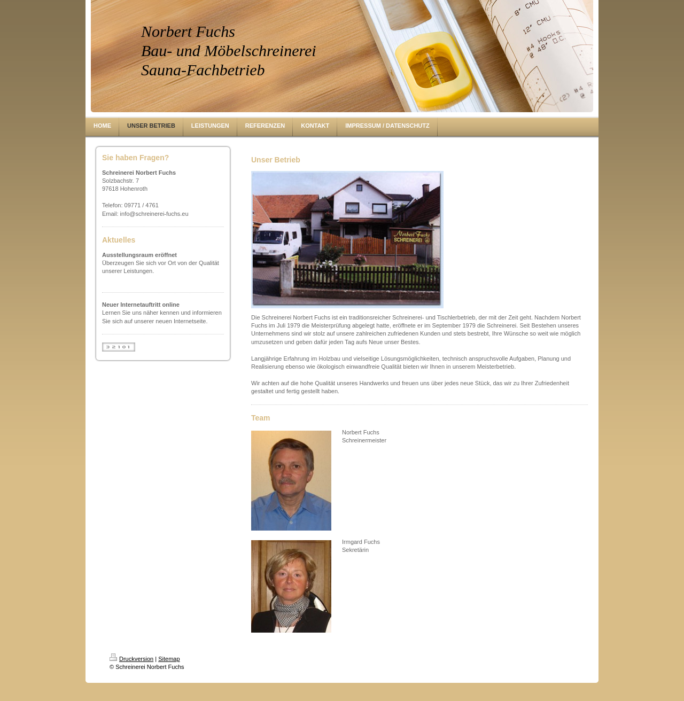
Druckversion (131, 659)
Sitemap (169, 659)
